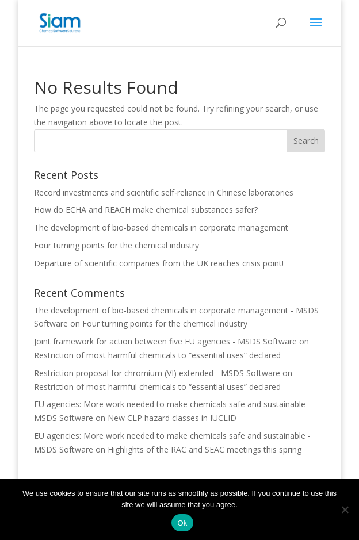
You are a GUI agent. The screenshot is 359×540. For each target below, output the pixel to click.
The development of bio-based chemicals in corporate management (161, 227)
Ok (182, 523)
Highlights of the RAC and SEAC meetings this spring (204, 449)
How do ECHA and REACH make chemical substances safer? (146, 209)
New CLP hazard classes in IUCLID (172, 417)
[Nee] (344, 509)
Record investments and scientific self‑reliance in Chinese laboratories (163, 192)
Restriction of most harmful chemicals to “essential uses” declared (157, 355)
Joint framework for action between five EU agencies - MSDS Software (165, 341)
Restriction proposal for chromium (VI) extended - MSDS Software (157, 372)
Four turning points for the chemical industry (116, 245)
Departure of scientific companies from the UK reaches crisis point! (159, 263)
